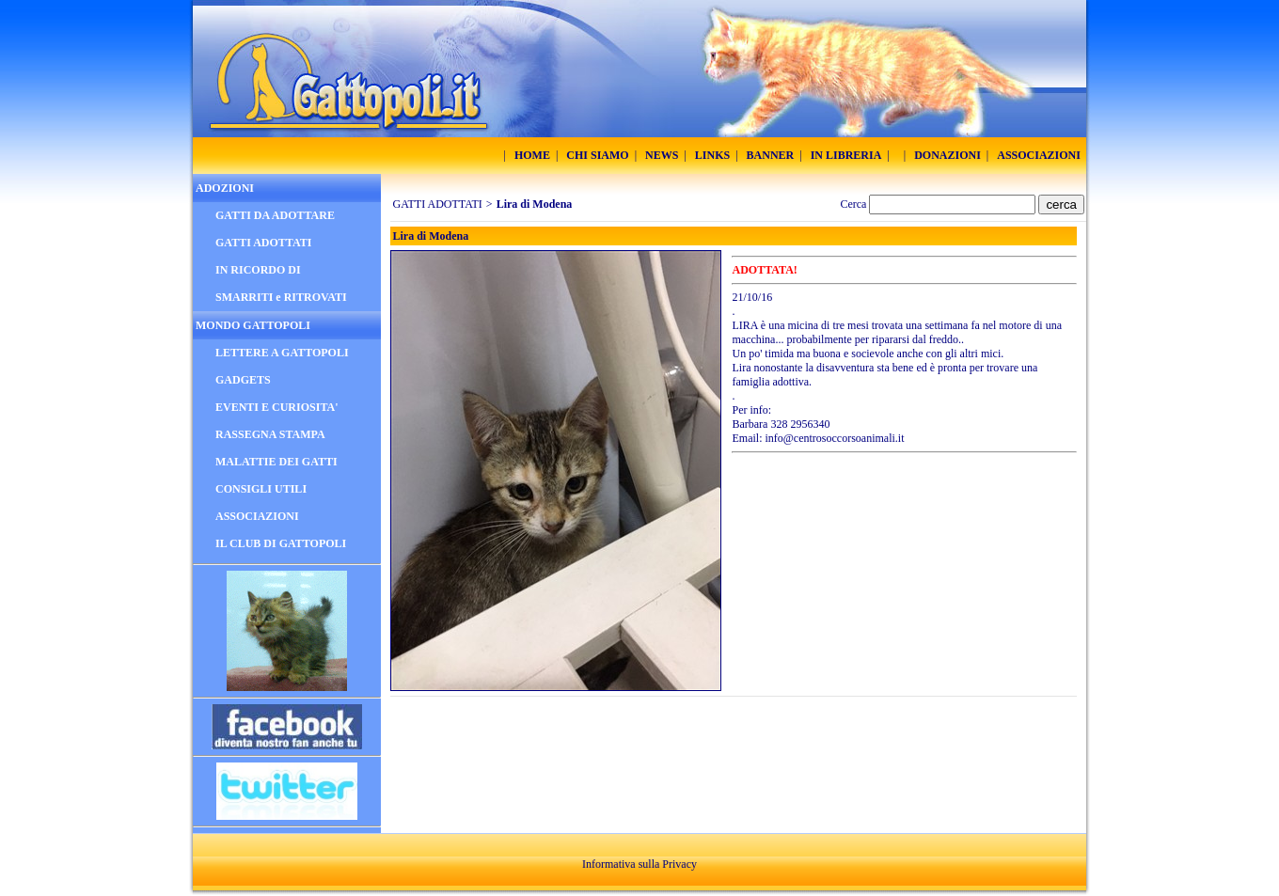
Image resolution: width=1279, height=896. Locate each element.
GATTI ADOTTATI (437, 204)
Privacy (679, 864)
